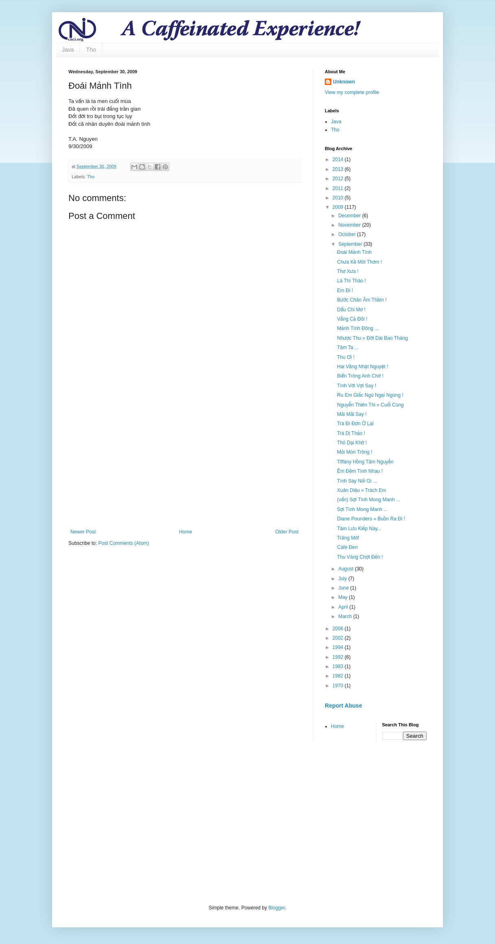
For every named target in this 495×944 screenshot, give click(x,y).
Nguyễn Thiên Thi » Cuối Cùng (370, 405)
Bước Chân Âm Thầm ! (362, 300)
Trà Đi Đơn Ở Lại (355, 423)
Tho (91, 49)
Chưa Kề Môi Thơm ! (359, 262)
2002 (339, 638)
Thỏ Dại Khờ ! (352, 443)
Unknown (344, 82)
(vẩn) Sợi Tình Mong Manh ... (368, 500)
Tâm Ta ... (348, 347)
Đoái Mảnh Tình (354, 252)
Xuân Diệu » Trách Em (361, 490)
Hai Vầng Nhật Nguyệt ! (362, 366)
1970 (339, 685)
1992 (339, 657)
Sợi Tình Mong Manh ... (362, 509)
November (350, 225)
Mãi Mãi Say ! (352, 414)
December (350, 216)
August (346, 569)
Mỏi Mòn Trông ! (354, 452)
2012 (339, 178)
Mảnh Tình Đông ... (358, 328)
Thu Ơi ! (346, 357)
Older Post (286, 532)
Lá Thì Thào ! (351, 281)
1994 (339, 647)
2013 (339, 169)
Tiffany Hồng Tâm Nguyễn (365, 462)
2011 (339, 188)
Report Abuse (343, 705)
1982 (339, 676)
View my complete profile (352, 92)
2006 (339, 629)
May (343, 597)
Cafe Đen (347, 547)
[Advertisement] (184, 462)
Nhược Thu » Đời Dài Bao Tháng (372, 338)
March (345, 616)
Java (68, 49)
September (351, 244)
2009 (339, 207)
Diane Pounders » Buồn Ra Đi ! (371, 519)
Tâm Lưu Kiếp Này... (359, 528)
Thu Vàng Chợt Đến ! (360, 557)
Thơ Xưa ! (348, 271)
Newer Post (83, 532)
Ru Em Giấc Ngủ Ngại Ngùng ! (370, 395)
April (343, 607)
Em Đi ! (345, 290)
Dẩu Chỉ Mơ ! (351, 309)
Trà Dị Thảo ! (351, 433)
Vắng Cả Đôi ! (352, 319)
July (343, 578)
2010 (339, 198)
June (344, 588)
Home (185, 532)
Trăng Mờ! (348, 538)
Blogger (276, 908)
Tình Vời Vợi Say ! (356, 386)
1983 (339, 666)
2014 (339, 159)
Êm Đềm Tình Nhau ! (360, 471)
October (347, 234)
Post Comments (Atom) (123, 543)
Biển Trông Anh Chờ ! (360, 376)
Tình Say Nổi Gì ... (357, 481)
